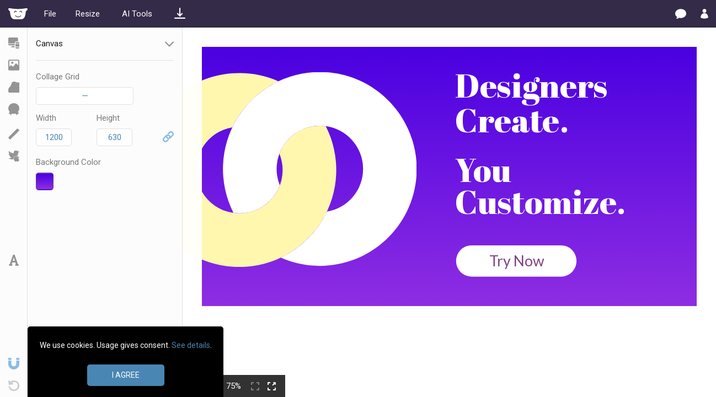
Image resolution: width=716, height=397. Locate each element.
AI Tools (137, 14)
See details (191, 345)
